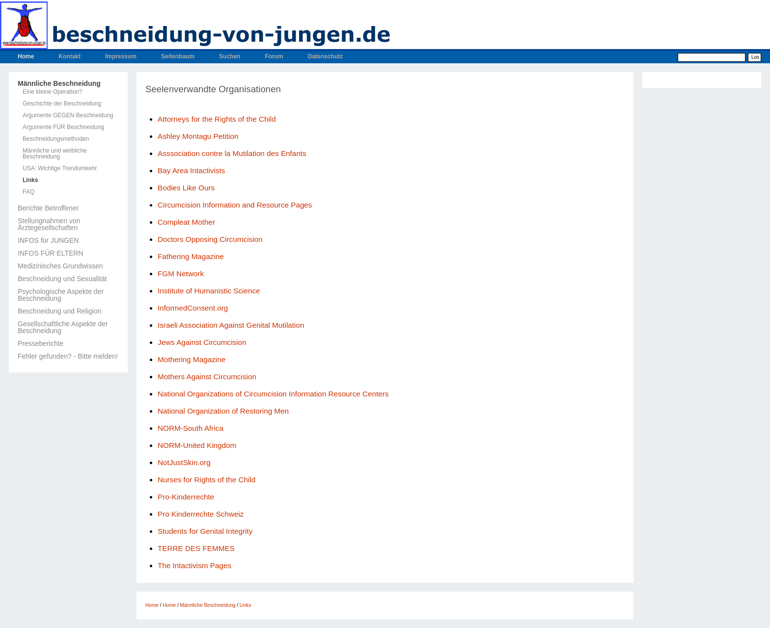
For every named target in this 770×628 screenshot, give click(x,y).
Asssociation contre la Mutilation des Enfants (232, 153)
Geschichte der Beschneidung (62, 103)
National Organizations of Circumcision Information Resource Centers (273, 394)
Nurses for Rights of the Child (206, 479)
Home (26, 56)
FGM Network (181, 273)
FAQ (28, 192)
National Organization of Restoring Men (223, 411)
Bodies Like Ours (186, 187)
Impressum (121, 56)
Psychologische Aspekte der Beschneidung (61, 295)
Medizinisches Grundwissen (60, 265)
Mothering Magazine (191, 359)
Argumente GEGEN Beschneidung (68, 115)
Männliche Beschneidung (59, 83)
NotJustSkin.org (184, 462)
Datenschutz (325, 56)
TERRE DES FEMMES (196, 548)
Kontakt (69, 56)
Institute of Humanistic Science (209, 291)
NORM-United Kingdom (197, 445)
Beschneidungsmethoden (56, 139)
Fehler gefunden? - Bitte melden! (68, 356)
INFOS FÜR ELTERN (50, 253)
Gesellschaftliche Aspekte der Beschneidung (63, 327)
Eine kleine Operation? (52, 92)
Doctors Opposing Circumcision (210, 239)
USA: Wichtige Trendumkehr (60, 168)
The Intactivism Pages (194, 565)
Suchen (229, 56)
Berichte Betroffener (48, 208)
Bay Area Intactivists (191, 170)
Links (30, 180)
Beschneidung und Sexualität (62, 278)
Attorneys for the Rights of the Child (217, 119)
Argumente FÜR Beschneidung (63, 127)
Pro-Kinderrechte (186, 497)
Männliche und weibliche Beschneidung (55, 153)
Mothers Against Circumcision (207, 376)
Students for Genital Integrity (205, 531)
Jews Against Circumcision (202, 342)
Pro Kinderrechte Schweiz (201, 514)
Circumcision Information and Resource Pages (236, 205)
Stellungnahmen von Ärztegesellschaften (49, 224)
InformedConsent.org (193, 308)
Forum (274, 56)
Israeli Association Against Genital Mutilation (231, 325)
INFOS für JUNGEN (48, 240)
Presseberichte (40, 343)
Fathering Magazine (191, 256)
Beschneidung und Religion (59, 311)
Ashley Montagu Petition (198, 136)
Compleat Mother (186, 222)
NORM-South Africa (190, 428)
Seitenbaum (177, 56)
